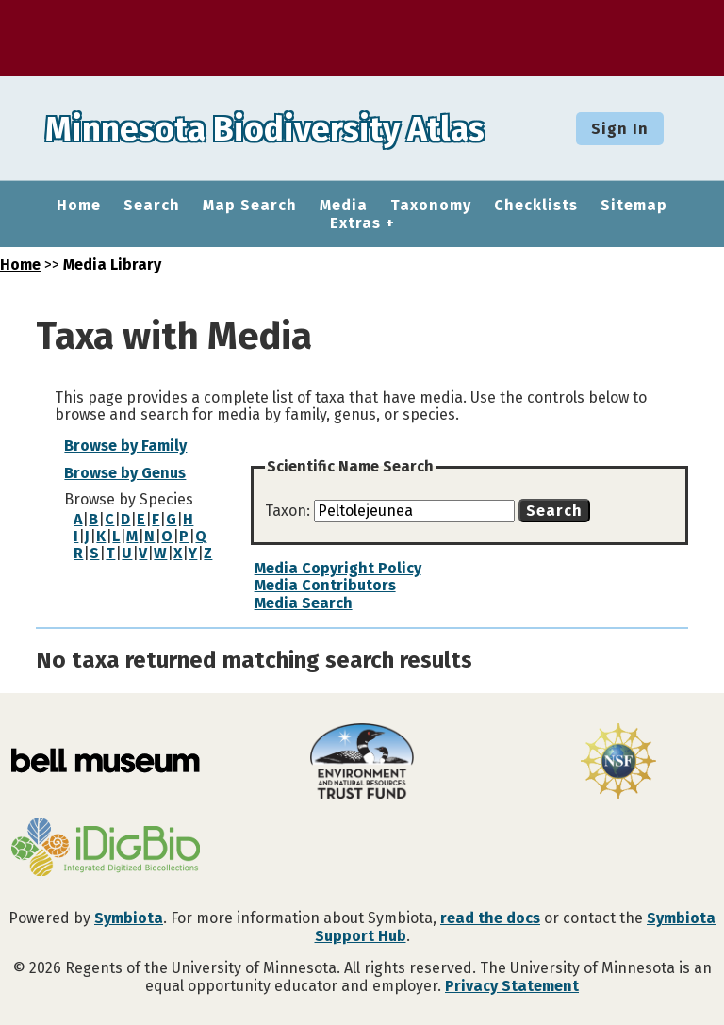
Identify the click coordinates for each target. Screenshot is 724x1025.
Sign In (620, 129)
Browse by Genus (125, 473)
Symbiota (128, 918)
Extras (355, 223)
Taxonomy (430, 205)
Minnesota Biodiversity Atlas (293, 128)
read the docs (490, 918)
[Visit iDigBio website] (105, 849)
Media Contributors (325, 585)
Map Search (250, 205)
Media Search (304, 603)
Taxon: (289, 511)
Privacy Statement (512, 986)
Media (344, 205)
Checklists (536, 205)
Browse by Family (125, 446)
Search (151, 205)
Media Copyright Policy (338, 568)
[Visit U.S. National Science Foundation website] (618, 762)
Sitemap (634, 205)
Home (79, 205)
